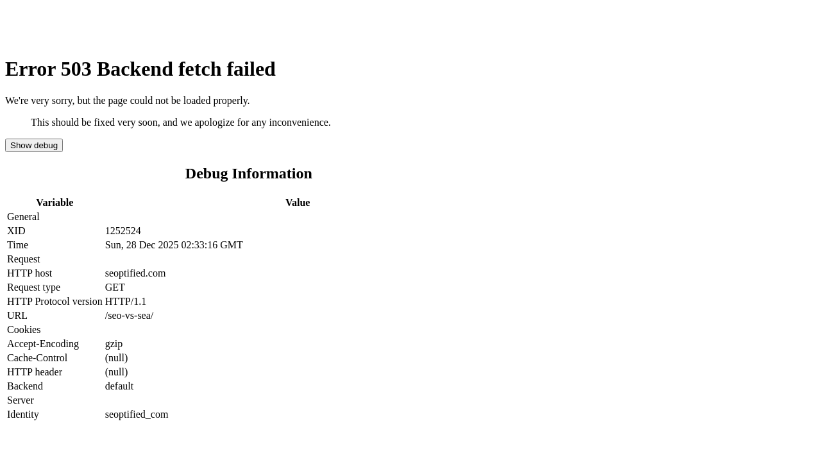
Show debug (34, 145)
